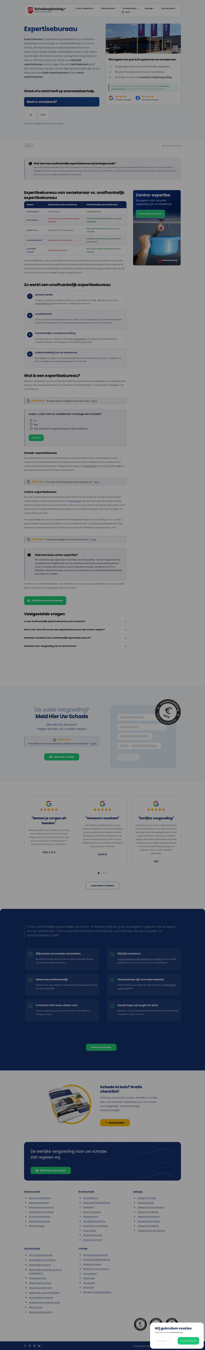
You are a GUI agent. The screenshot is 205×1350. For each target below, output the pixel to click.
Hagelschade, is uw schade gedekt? (44, 1292)
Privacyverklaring (139, 1346)
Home (28, 145)
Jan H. (96, 482)
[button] (75, 621)
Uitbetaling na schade (92, 1264)
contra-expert (74, 500)
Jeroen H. (102, 854)
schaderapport (79, 339)
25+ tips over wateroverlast (39, 1216)
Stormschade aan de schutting (42, 1259)
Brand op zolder (89, 1230)
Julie (156, 861)
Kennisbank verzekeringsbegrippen (97, 1292)
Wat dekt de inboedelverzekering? (96, 1259)
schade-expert (89, 466)
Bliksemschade (35, 1307)
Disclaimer (161, 1346)
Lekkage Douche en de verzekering (151, 1230)
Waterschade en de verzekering (41, 1212)
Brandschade (86, 1191)
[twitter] (30, 1346)
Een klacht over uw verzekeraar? (96, 1268)
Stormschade (32, 1248)
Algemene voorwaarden (173, 1346)
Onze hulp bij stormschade (40, 1255)
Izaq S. (93, 539)
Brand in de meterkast (92, 1212)
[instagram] (34, 1346)
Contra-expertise (90, 1273)
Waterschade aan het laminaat (41, 1207)
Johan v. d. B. (49, 851)
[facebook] (25, 1346)
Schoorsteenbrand (90, 1216)
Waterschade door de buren (40, 1198)
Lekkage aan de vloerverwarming (151, 1207)
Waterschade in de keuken (39, 1221)
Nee (36, 424)
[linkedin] (39, 1346)
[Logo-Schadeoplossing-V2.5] (47, 8)
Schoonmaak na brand (92, 1239)
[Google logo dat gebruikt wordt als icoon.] (28, 400)
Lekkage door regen (37, 1225)
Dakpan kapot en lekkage (40, 1282)
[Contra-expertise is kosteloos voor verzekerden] (172, 700)
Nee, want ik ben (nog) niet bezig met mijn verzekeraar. (61, 428)
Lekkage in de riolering (147, 1198)
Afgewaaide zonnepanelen (40, 1312)
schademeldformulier (43, 303)
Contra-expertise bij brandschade (96, 1202)
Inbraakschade (89, 1282)
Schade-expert (89, 1278)
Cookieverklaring (151, 1346)
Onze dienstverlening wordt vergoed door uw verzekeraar (140, 959)
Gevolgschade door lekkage (149, 1221)
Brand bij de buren (90, 1198)
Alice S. (94, 401)
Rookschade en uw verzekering (95, 1225)
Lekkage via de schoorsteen (149, 1216)
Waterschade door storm (39, 1264)
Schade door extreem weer (40, 1287)
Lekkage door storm (37, 1278)
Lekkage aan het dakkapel (148, 1212)
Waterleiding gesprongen (39, 1202)
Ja (35, 420)
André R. (93, 743)
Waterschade (32, 1191)
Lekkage (138, 1191)
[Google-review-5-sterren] (48, 801)
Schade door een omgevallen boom (44, 1302)
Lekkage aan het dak (146, 1202)
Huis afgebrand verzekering (94, 1221)
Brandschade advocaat (92, 1235)
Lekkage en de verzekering (148, 1225)
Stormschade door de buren (41, 1297)
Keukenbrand (88, 1207)
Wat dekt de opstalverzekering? (95, 1255)
